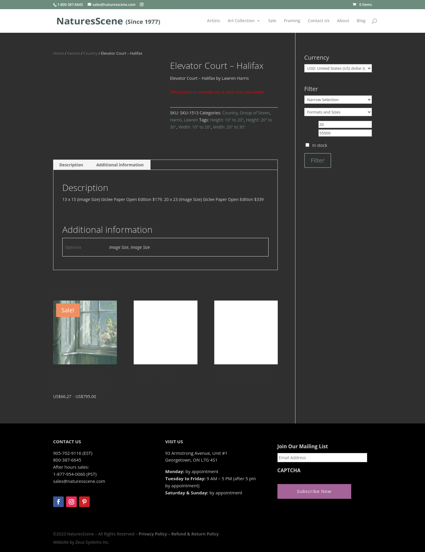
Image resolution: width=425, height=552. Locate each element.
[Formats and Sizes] (338, 112)
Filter (318, 160)
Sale (272, 21)
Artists (213, 21)
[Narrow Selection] (338, 99)
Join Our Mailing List (302, 446)
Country (90, 53)
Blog (361, 21)
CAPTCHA (289, 470)
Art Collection (241, 21)
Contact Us (318, 21)
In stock (319, 145)
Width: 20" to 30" (229, 127)
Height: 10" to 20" (227, 120)
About (343, 21)
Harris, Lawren (184, 120)
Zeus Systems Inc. (92, 542)
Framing (292, 21)
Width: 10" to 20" (195, 127)
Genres (73, 53)
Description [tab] (71, 165)
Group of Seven (254, 113)
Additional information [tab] (120, 165)
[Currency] (338, 68)
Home (58, 53)
